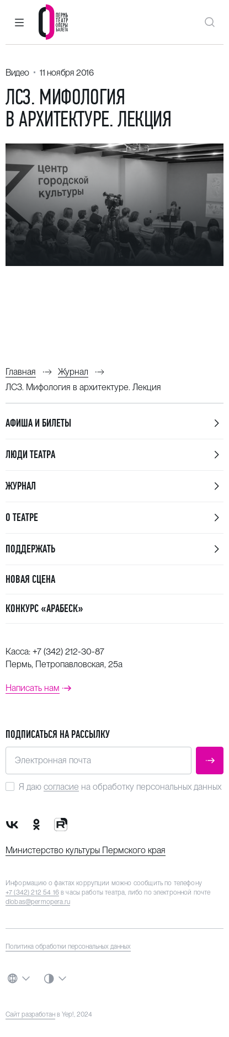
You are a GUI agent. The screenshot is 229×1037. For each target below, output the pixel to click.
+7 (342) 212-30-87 (68, 651)
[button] (19, 22)
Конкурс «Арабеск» (44, 608)
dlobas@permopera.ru (38, 902)
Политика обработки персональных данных (68, 946)
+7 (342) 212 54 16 (32, 892)
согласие (61, 786)
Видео (17, 72)
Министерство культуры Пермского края (86, 850)
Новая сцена (30, 579)
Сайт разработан (30, 1014)
